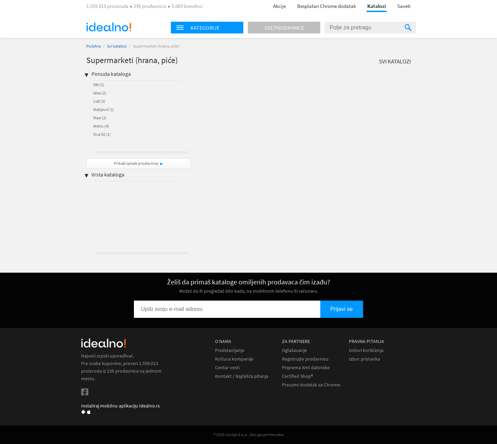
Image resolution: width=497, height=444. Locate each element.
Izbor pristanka (364, 359)
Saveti (404, 6)
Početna (93, 46)
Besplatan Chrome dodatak (326, 6)
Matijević (103, 109)
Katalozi (376, 6)
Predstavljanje (229, 350)
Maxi (100, 117)
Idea (99, 92)
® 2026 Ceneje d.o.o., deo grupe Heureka (248, 434)
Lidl (99, 101)
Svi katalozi (117, 46)
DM (98, 84)
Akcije (279, 6)
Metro (101, 126)
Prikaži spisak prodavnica (136, 163)
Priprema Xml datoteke (306, 368)
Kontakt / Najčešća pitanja (241, 376)
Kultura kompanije (234, 359)
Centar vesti (227, 368)
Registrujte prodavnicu (305, 359)
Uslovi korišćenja (366, 350)
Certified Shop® (297, 376)
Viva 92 (102, 134)
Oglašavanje (294, 350)
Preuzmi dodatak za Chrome (311, 385)
